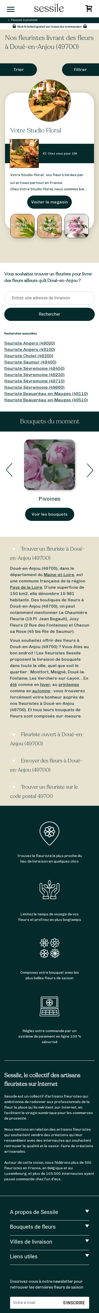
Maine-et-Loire (59, 574)
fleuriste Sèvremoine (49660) (34, 387)
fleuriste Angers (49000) (29, 343)
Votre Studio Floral (35, 130)
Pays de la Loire (26, 587)
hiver (45, 684)
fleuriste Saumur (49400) (30, 362)
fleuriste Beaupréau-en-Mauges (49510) (46, 399)
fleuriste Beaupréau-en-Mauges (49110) (46, 393)
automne (41, 690)
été (13, 684)
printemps (69, 684)
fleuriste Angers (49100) (29, 349)
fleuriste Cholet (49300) (28, 355)
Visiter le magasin (49, 201)
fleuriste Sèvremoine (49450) (34, 368)
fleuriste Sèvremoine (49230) (34, 374)
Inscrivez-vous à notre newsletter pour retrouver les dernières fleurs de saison (46, 1284)
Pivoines (49, 499)
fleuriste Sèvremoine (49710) (34, 380)
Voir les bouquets (50, 514)
